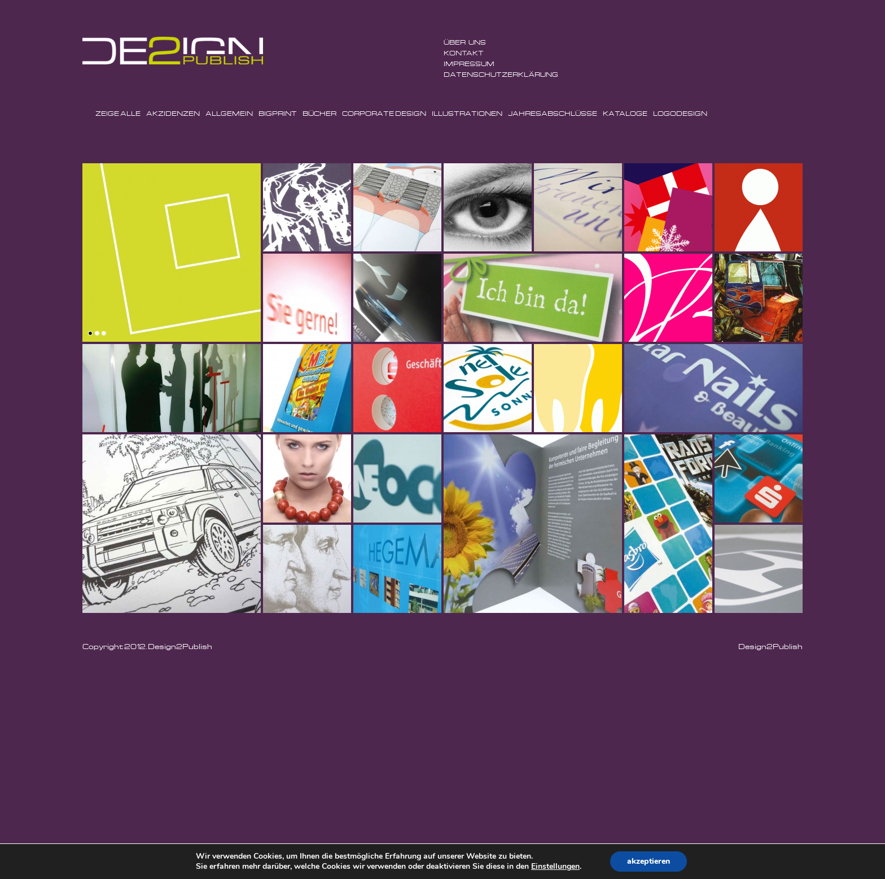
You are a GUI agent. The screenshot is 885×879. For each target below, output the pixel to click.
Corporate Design (384, 113)
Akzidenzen (173, 113)
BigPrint (278, 113)
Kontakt (464, 53)
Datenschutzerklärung (501, 74)
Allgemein (229, 113)
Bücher (319, 113)
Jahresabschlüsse (552, 113)
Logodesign (680, 113)
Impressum (469, 63)
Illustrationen (467, 113)
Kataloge (625, 113)
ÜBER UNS (465, 42)
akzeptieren (648, 861)
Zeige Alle (118, 113)
